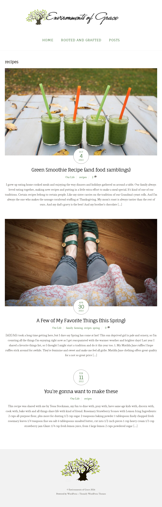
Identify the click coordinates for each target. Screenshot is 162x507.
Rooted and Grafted (81, 40)
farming (78, 328)
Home (47, 40)
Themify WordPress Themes (92, 493)
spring (96, 328)
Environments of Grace (79, 489)
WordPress (72, 493)
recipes (83, 177)
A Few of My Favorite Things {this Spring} (81, 320)
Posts (114, 40)
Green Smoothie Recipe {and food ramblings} (81, 170)
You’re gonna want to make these (81, 391)
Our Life (70, 177)
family (69, 328)
